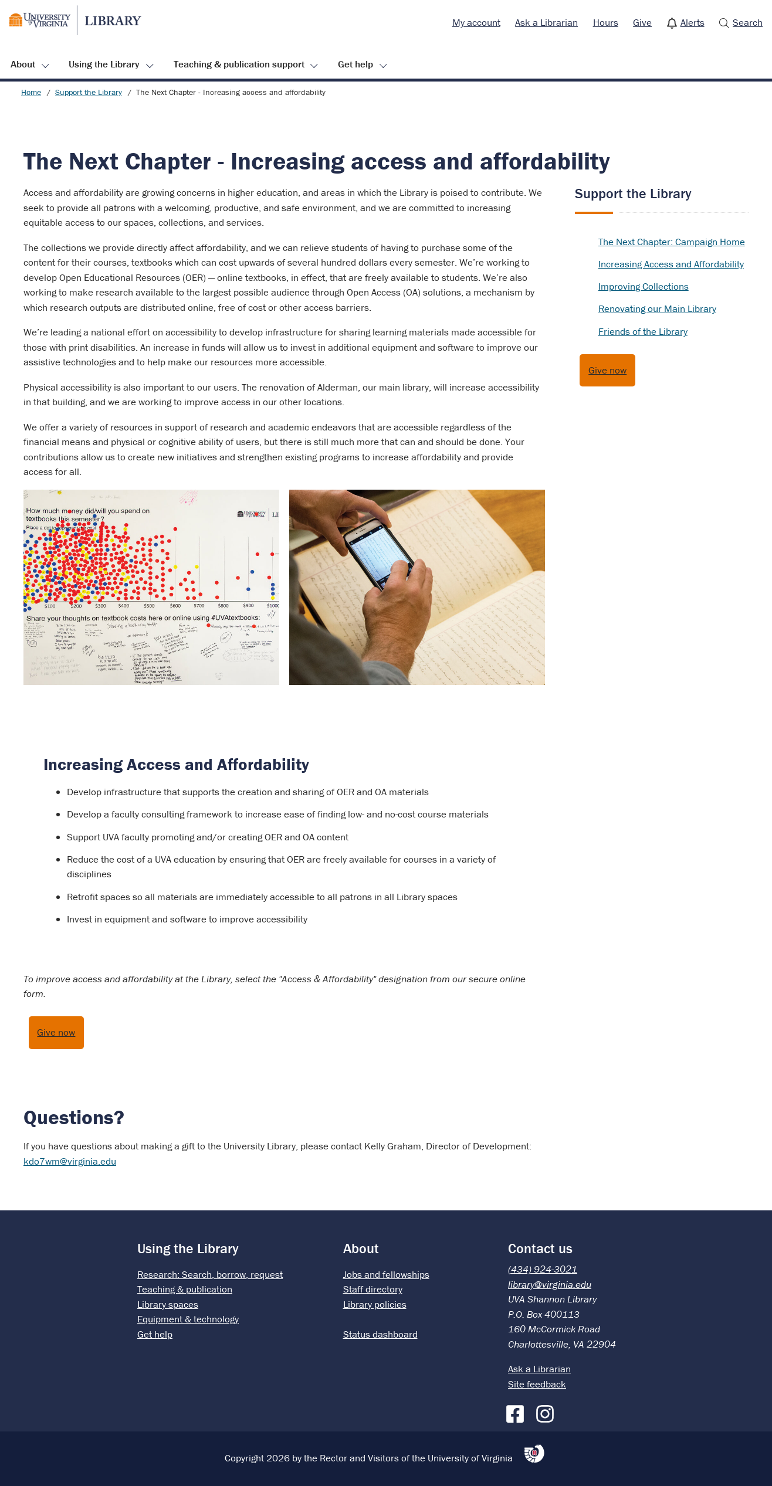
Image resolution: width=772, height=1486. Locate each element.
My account (476, 22)
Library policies (375, 1304)
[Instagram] (548, 1411)
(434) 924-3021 (542, 1269)
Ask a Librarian (546, 22)
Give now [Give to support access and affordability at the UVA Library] (56, 1032)
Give (642, 22)
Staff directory (372, 1289)
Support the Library (88, 92)
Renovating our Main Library (657, 308)
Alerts (692, 22)
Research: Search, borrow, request (210, 1274)
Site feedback (537, 1384)
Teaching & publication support (239, 63)
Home (31, 92)
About (23, 63)
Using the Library (104, 63)
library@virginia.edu (549, 1284)
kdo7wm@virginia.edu (69, 1161)
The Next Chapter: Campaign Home (671, 241)
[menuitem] (476, 22)
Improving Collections (643, 286)
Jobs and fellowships (386, 1274)
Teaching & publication (184, 1289)
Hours (605, 22)
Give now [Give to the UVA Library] (607, 370)
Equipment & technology (188, 1318)
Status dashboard (380, 1334)
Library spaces (167, 1304)
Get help (355, 63)
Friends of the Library (643, 331)
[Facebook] (518, 1411)
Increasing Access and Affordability (671, 263)
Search (748, 22)
